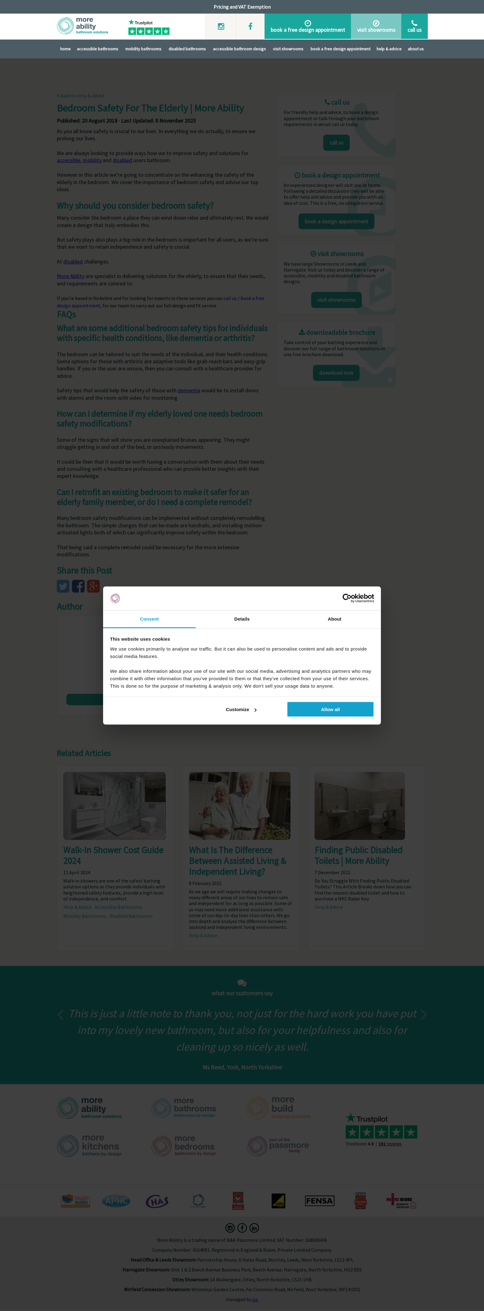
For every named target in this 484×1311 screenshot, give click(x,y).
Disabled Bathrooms (187, 48)
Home (65, 48)
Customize (241, 709)
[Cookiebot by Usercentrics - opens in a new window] (347, 598)
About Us (416, 48)
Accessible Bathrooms (97, 48)
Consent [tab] (149, 618)
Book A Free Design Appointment (340, 48)
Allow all (330, 709)
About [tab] (334, 618)
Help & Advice (389, 48)
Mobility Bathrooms (143, 48)
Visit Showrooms (288, 48)
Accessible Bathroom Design (239, 48)
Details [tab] (242, 618)
